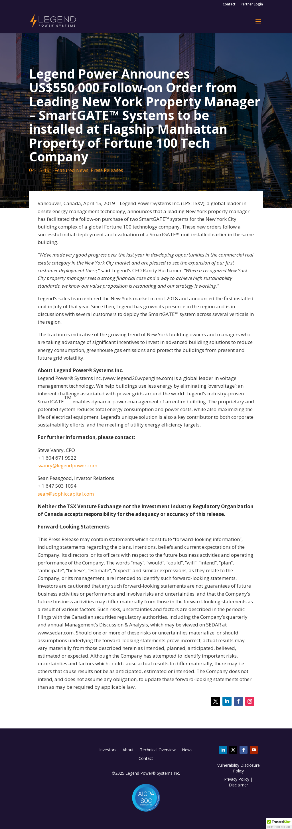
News (187, 750)
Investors (107, 750)
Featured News (71, 170)
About (128, 750)
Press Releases (107, 170)
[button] (279, 823)
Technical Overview (158, 750)
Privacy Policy (236, 779)
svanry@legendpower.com (67, 465)
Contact (229, 5)
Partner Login (252, 5)
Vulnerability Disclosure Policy (238, 768)
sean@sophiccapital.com (66, 493)
